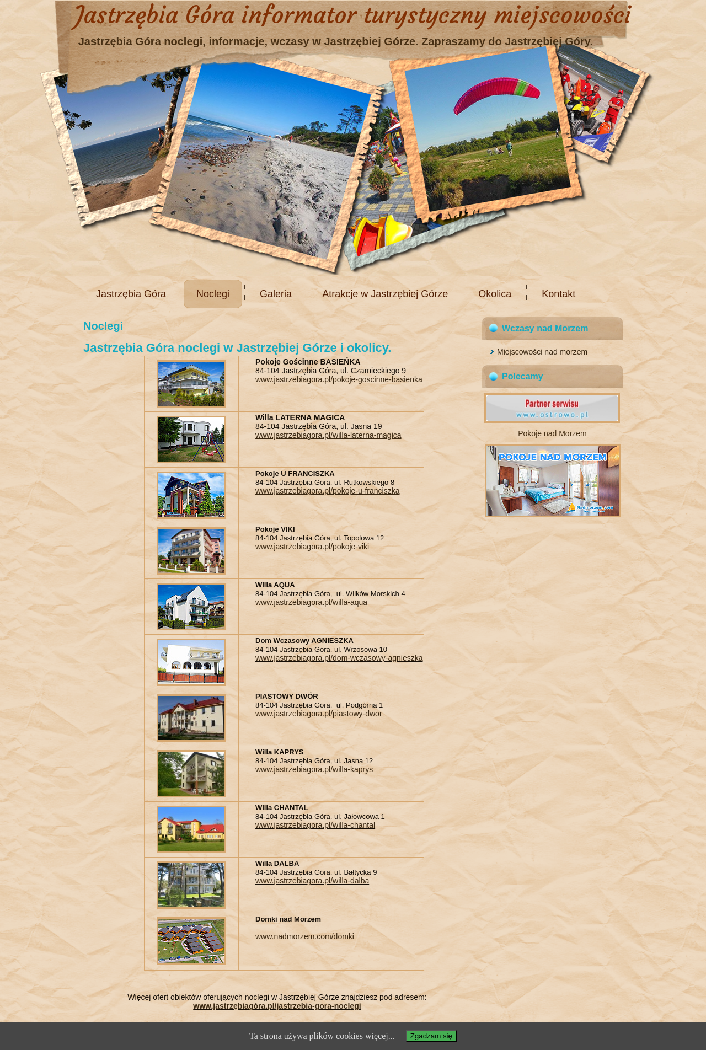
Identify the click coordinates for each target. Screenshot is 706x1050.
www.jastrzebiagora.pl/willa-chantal (315, 825)
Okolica (494, 293)
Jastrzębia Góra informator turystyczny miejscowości (353, 15)
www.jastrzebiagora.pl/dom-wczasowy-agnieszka (338, 657)
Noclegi (212, 293)
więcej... (380, 1036)
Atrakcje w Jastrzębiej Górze (385, 293)
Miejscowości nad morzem (542, 351)
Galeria (276, 293)
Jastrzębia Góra (131, 293)
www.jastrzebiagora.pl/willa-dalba (312, 880)
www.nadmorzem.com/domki (304, 936)
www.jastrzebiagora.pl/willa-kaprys (314, 769)
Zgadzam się (431, 1036)
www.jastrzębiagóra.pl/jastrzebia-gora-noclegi (277, 1005)
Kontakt (558, 293)
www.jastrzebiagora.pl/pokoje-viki (312, 546)
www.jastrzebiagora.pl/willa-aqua (311, 602)
